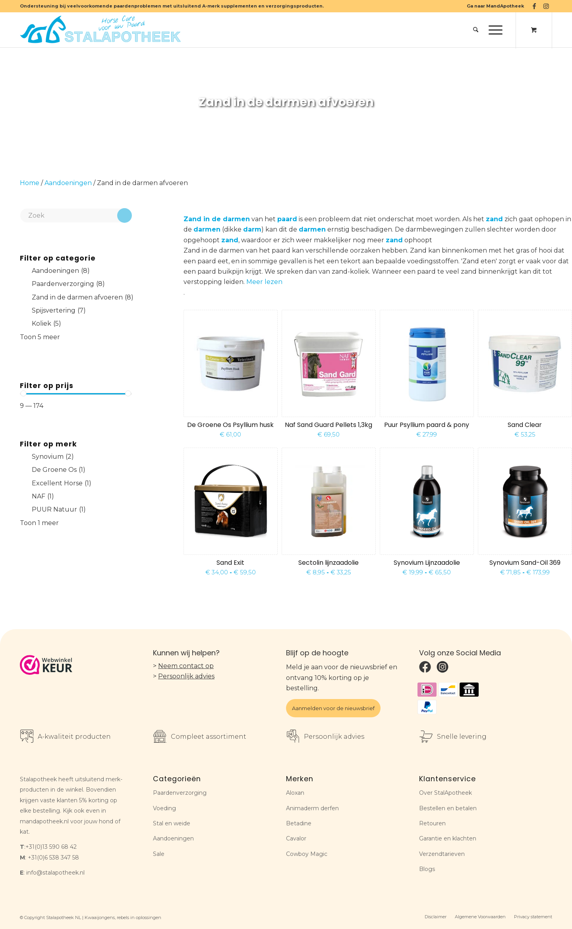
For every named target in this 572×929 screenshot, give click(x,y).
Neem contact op (186, 666)
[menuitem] (493, 6)
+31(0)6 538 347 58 (53, 857)
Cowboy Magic (306, 854)
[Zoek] (475, 29)
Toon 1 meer (39, 523)
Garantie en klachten (447, 838)
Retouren (432, 823)
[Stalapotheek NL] (102, 29)
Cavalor (296, 838)
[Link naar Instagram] (546, 6)
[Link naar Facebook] (534, 6)
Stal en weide (171, 823)
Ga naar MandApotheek (495, 6)
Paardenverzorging (180, 792)
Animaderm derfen (312, 808)
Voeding (164, 808)
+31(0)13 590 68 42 (51, 846)
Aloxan (295, 792)
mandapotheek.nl (44, 821)
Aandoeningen (68, 183)
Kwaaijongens (100, 917)
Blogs (427, 869)
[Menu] (492, 29)
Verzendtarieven (442, 854)
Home (29, 183)
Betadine (298, 823)
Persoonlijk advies (186, 676)
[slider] (23, 393)
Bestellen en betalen (448, 808)
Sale (158, 854)
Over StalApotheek (445, 792)
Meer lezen (264, 282)
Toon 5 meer (40, 337)
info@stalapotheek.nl (55, 872)
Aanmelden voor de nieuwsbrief (333, 708)
